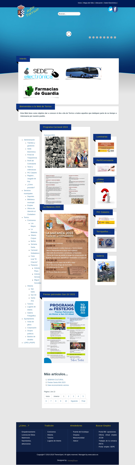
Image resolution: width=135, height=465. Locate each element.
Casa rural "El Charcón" (34, 259)
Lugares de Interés (54, 441)
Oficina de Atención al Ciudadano (31, 211)
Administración (29, 140)
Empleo (30, 205)
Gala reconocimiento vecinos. (58, 385)
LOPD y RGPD (29, 343)
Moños (33, 241)
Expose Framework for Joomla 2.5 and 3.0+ (28, 11)
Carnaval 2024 (49, 135)
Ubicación (99, 3)
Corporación (31, 328)
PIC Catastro (32, 173)
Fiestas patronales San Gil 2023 (59, 294)
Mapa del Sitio (88, 3)
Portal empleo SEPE (107, 447)
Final (83, 401)
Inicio (80, 3)
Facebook (115, 9)
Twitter (110, 9)
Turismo (30, 304)
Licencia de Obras (28, 435)
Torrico (26, 217)
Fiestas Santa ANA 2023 (56, 382)
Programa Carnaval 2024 (55, 127)
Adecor (75, 441)
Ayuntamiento (29, 319)
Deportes (30, 196)
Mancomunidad (78, 438)
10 (66, 401)
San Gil (33, 295)
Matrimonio (26, 438)
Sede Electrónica (110, 3)
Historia (30, 286)
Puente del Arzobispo (81, 432)
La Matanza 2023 (51, 207)
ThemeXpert (72, 460)
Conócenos (31, 220)
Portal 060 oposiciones (107, 432)
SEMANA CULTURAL (55, 380)
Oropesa (76, 435)
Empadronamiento (28, 432)
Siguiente (74, 401)
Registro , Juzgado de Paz (31, 179)
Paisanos (34, 265)
